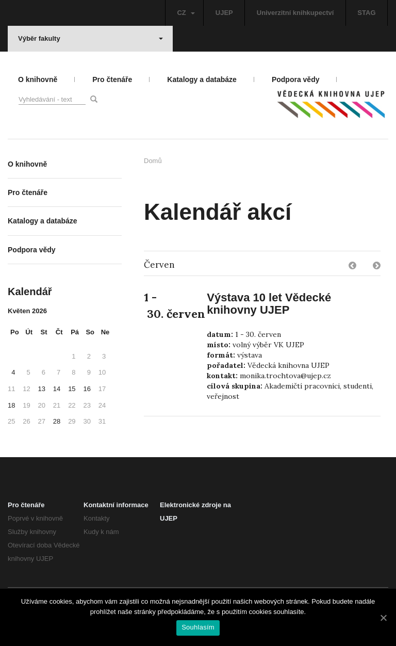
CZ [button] (185, 13)
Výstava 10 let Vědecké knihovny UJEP (269, 303)
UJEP (224, 13)
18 (11, 405)
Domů (153, 161)
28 (56, 421)
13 (41, 389)
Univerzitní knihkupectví (295, 13)
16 (86, 389)
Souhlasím (198, 627)
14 (56, 389)
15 (71, 389)
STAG (366, 13)
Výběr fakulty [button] (90, 38)
